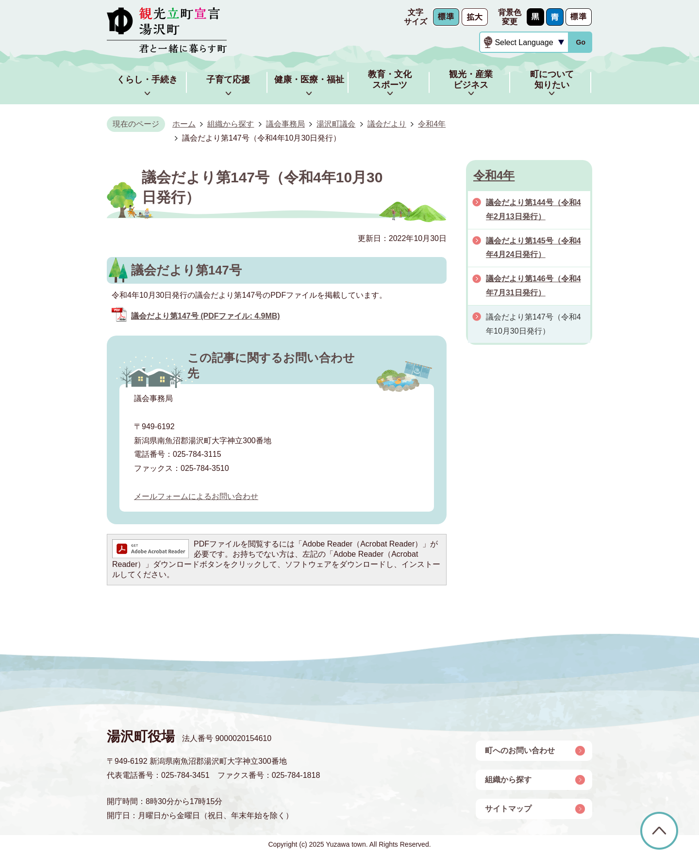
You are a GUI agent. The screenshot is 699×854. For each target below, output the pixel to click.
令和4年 (432, 124)
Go (580, 42)
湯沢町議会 (335, 124)
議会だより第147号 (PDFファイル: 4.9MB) (205, 316)
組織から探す (230, 124)
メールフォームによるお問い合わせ (196, 496)
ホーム (184, 124)
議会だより (386, 124)
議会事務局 (285, 124)
